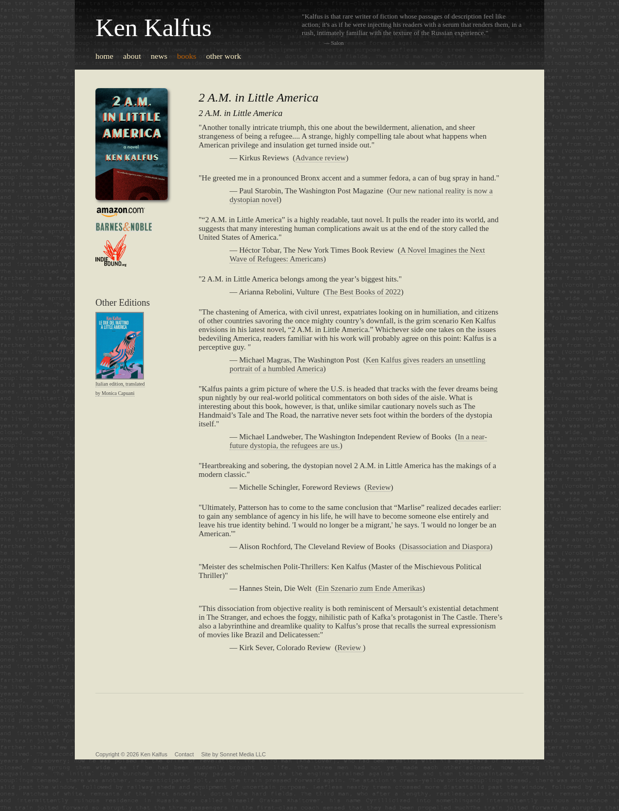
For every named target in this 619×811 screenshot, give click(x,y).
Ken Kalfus (153, 27)
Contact (184, 754)
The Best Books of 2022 (363, 292)
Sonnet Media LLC (243, 754)
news (159, 56)
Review (378, 487)
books (186, 56)
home (104, 56)
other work (223, 56)
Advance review (321, 158)
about (132, 56)
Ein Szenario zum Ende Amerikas (370, 588)
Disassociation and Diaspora (446, 546)
